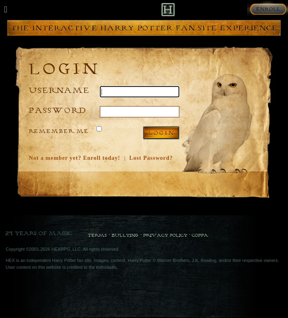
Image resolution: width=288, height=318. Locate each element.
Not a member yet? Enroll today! (74, 158)
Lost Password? (151, 158)
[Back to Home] (168, 9)
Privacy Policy (165, 235)
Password (58, 110)
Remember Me (59, 131)
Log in (161, 132)
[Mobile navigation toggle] (5, 9)
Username (59, 90)
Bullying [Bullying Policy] (125, 235)
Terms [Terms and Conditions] (97, 235)
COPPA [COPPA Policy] (200, 235)
